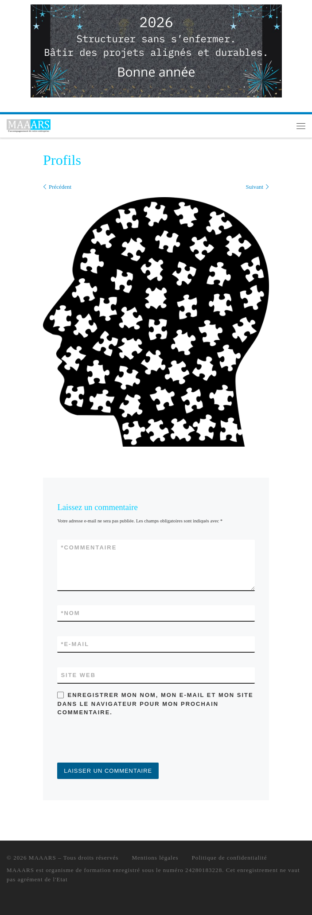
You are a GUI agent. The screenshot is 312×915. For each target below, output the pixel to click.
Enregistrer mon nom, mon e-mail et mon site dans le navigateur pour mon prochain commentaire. (155, 704)
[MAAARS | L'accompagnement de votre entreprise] (29, 124)
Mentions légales (155, 857)
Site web (78, 675)
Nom (70, 613)
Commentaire (89, 547)
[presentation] (124, 741)
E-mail (75, 644)
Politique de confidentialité (229, 857)
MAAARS (42, 857)
